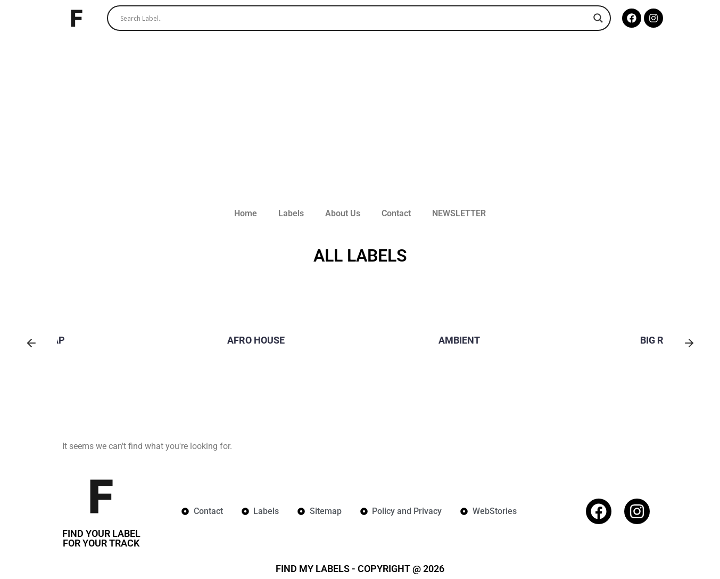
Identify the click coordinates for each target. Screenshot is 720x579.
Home (245, 213)
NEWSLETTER (459, 213)
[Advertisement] (360, 121)
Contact (396, 213)
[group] (157, 344)
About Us (342, 213)
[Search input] (354, 18)
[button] (31, 344)
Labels (291, 213)
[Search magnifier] (598, 18)
